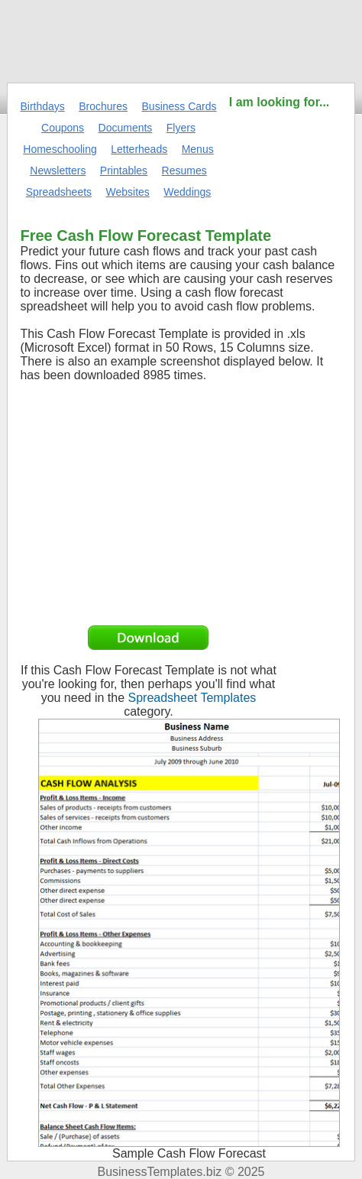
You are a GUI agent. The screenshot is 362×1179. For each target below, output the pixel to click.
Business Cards (179, 106)
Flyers (181, 128)
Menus (198, 149)
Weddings (187, 192)
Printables (123, 170)
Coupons (62, 128)
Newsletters (58, 170)
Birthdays (42, 106)
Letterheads (139, 149)
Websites (128, 192)
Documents (126, 128)
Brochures (103, 106)
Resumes (184, 170)
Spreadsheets (59, 192)
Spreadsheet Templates (192, 697)
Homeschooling (60, 149)
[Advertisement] (279, 158)
